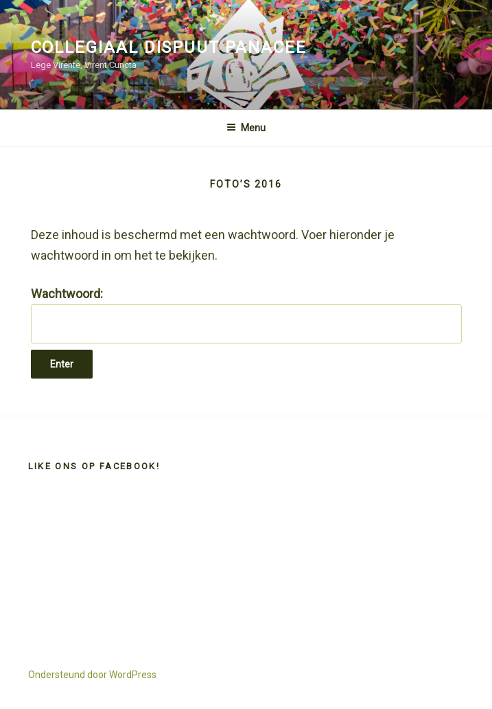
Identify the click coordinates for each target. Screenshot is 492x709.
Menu (246, 127)
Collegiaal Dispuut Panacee (169, 47)
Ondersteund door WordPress (92, 674)
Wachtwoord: (246, 315)
